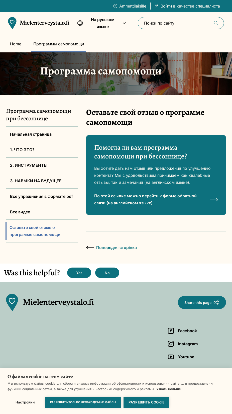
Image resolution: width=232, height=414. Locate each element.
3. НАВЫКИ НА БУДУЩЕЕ (36, 180)
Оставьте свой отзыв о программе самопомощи (35, 231)
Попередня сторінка (111, 247)
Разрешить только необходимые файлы (83, 402)
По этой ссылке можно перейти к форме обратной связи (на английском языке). (156, 199)
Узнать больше (168, 389)
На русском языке (101, 25)
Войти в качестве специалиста (187, 6)
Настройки (25, 402)
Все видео (20, 211)
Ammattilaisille (129, 6)
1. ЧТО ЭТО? (22, 149)
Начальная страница (31, 134)
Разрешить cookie (146, 402)
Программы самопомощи (58, 43)
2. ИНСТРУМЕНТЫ (29, 165)
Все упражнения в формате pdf (41, 196)
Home (15, 43)
